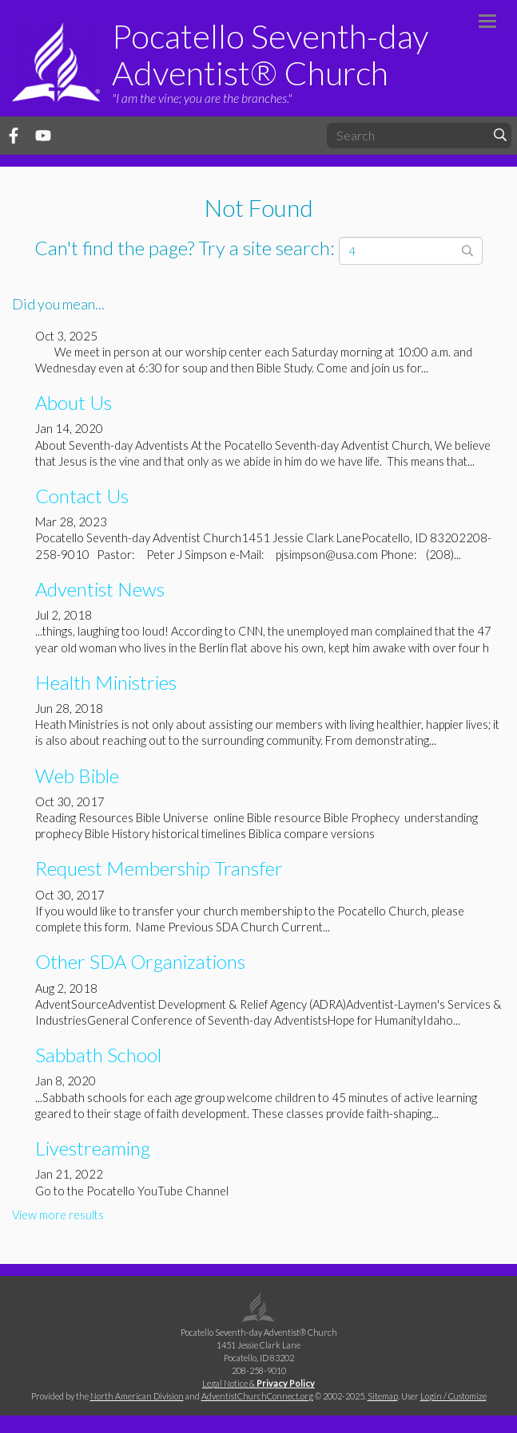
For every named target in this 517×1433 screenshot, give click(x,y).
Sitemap (383, 1396)
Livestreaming (92, 1147)
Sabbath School (98, 1054)
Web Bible (77, 775)
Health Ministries (106, 682)
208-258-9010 (259, 1370)
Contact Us (82, 495)
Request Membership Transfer (159, 868)
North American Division (137, 1396)
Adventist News (100, 588)
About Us (73, 402)
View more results (58, 1215)
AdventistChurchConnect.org (257, 1396)
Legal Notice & (258, 1383)
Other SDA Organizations (140, 961)
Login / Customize (453, 1396)
